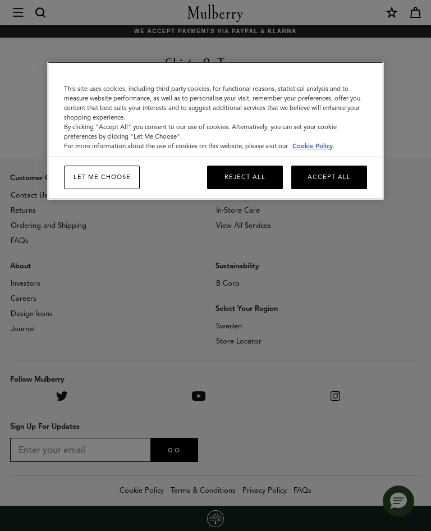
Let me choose (102, 177)
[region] (215, 131)
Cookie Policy (312, 146)
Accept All (329, 177)
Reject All (244, 177)
